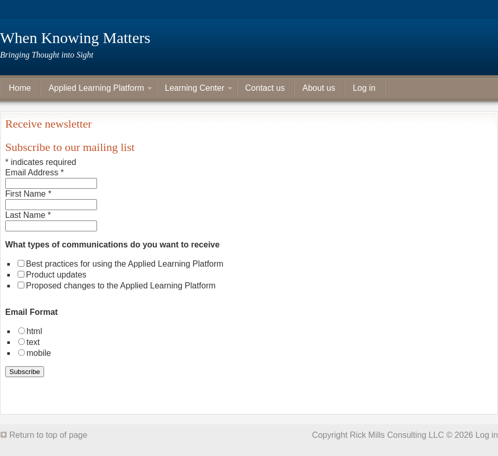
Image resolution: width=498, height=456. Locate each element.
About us (318, 88)
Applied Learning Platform (96, 89)
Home (20, 88)
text (33, 342)
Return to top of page (48, 435)
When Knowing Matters (75, 37)
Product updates (56, 274)
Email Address (34, 172)
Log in (364, 88)
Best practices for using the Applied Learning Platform (125, 263)
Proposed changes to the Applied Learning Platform (121, 285)
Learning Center (194, 89)
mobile (38, 353)
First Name (28, 193)
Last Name (28, 215)
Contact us (265, 88)
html (34, 331)
